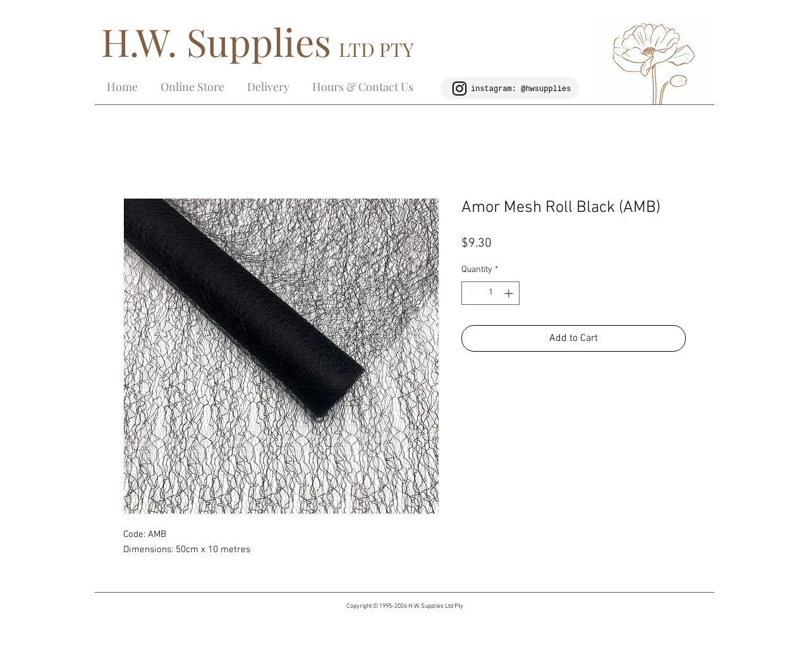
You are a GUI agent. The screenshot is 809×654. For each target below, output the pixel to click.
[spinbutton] (490, 293)
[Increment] (510, 293)
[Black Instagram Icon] (459, 88)
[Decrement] (471, 293)
